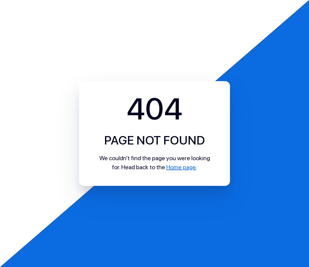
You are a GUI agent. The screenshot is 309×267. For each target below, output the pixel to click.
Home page (181, 167)
